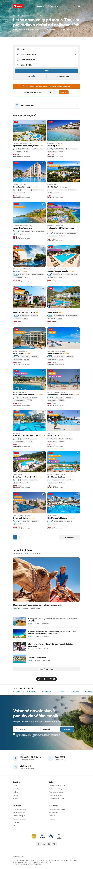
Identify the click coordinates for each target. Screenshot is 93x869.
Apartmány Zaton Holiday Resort (25, 146)
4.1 (50, 397)
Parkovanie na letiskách (56, 792)
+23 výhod (61, 236)
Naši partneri (53, 819)
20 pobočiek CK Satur (30, 757)
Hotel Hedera (52, 312)
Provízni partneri (54, 812)
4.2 (15, 274)
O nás (15, 786)
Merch (15, 825)
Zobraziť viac (69, 537)
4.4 (16, 190)
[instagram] (49, 844)
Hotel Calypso (18, 353)
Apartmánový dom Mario (22, 228)
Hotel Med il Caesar (20, 518)
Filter (30, 76)
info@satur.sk (25, 766)
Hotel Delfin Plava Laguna (57, 187)
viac (78, 32)
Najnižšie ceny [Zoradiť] (63, 76)
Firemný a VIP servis (55, 795)
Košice (60, 691)
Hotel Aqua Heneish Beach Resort (60, 395)
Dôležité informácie (19, 809)
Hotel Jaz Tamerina (54, 353)
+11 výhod (59, 192)
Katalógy (16, 822)
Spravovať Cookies (18, 856)
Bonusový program (19, 816)
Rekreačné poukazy (19, 819)
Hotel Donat (18, 271)
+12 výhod (61, 151)
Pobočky (16, 789)
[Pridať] (55, 92)
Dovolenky (41, 6)
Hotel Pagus (52, 146)
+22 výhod (26, 483)
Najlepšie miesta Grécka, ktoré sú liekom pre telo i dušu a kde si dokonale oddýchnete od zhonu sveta (52, 632)
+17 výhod (29, 400)
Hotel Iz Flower (53, 436)
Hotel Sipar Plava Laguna (22, 187)
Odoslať (67, 729)
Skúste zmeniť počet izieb (33, 92)
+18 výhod (25, 151)
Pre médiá (52, 816)
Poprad (89, 691)
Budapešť (46, 691)
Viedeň (16, 691)
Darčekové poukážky (55, 789)
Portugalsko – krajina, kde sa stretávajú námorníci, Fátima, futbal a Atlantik (53, 620)
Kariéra (15, 792)
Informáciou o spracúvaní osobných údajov (26, 736)
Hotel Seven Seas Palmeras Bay (25, 395)
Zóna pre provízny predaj (57, 809)
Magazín (16, 795)
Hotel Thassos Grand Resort (24, 477)
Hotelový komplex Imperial (57, 271)
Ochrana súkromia (19, 812)
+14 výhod (25, 192)
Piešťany (75, 691)
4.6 (50, 439)
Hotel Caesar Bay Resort (56, 477)
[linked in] (44, 844)
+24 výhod (61, 483)
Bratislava (31, 691)
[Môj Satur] (74, 6)
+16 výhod (59, 318)
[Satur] (18, 6)
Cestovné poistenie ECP (57, 786)
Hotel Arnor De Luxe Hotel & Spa (25, 436)
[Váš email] (27, 729)
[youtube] (54, 844)
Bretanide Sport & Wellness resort (60, 228)
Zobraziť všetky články (46, 669)
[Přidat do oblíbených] (43, 122)
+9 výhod (25, 234)
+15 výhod (29, 441)
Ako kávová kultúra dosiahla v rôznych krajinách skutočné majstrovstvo (50, 645)
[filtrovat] (52, 679)
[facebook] (38, 844)
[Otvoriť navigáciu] (79, 6)
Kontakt (15, 798)
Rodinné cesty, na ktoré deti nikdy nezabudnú (37, 604)
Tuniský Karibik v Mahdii (37, 658)
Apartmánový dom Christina (24, 312)
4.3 (16, 149)
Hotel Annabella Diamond (57, 518)
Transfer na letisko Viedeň (57, 798)
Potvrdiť (64, 92)
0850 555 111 (60, 757)
